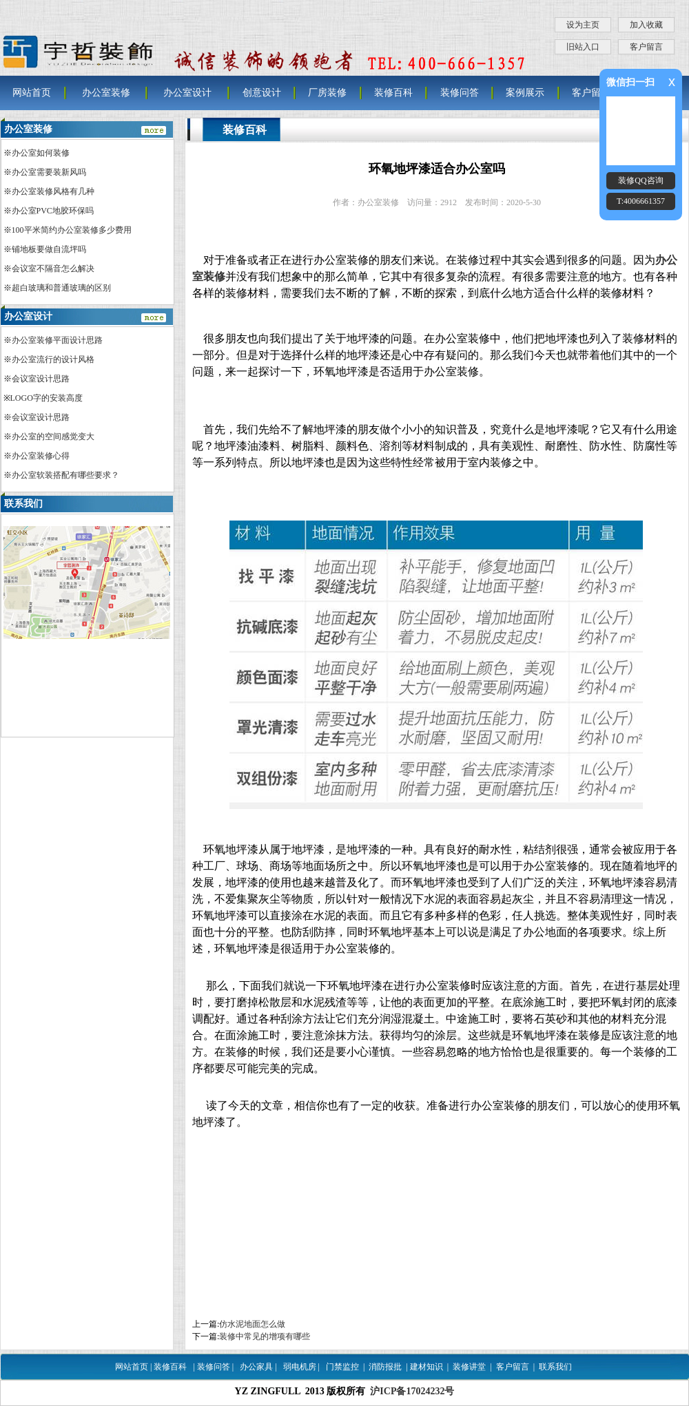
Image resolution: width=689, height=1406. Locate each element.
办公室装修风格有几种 (53, 191)
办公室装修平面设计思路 (57, 340)
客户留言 (646, 47)
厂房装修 (327, 92)
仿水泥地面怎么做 (252, 1324)
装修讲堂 (469, 1367)
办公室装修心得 (41, 456)
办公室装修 (106, 92)
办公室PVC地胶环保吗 (53, 211)
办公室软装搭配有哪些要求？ (65, 475)
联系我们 (555, 1367)
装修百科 (393, 92)
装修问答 (459, 92)
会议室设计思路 (41, 379)
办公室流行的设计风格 (53, 359)
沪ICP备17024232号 (412, 1391)
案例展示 (525, 92)
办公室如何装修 (41, 153)
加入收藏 (646, 25)
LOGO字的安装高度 (46, 398)
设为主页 (582, 25)
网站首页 (31, 92)
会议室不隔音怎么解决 (53, 268)
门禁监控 (342, 1367)
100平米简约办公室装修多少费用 (72, 230)
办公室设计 (187, 92)
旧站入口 (582, 47)
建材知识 (426, 1367)
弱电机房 (299, 1367)
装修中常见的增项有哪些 (264, 1336)
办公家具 (256, 1367)
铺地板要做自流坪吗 (49, 249)
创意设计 (262, 92)
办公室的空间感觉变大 (53, 436)
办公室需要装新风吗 (49, 172)
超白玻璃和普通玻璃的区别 (61, 288)
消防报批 (385, 1367)
